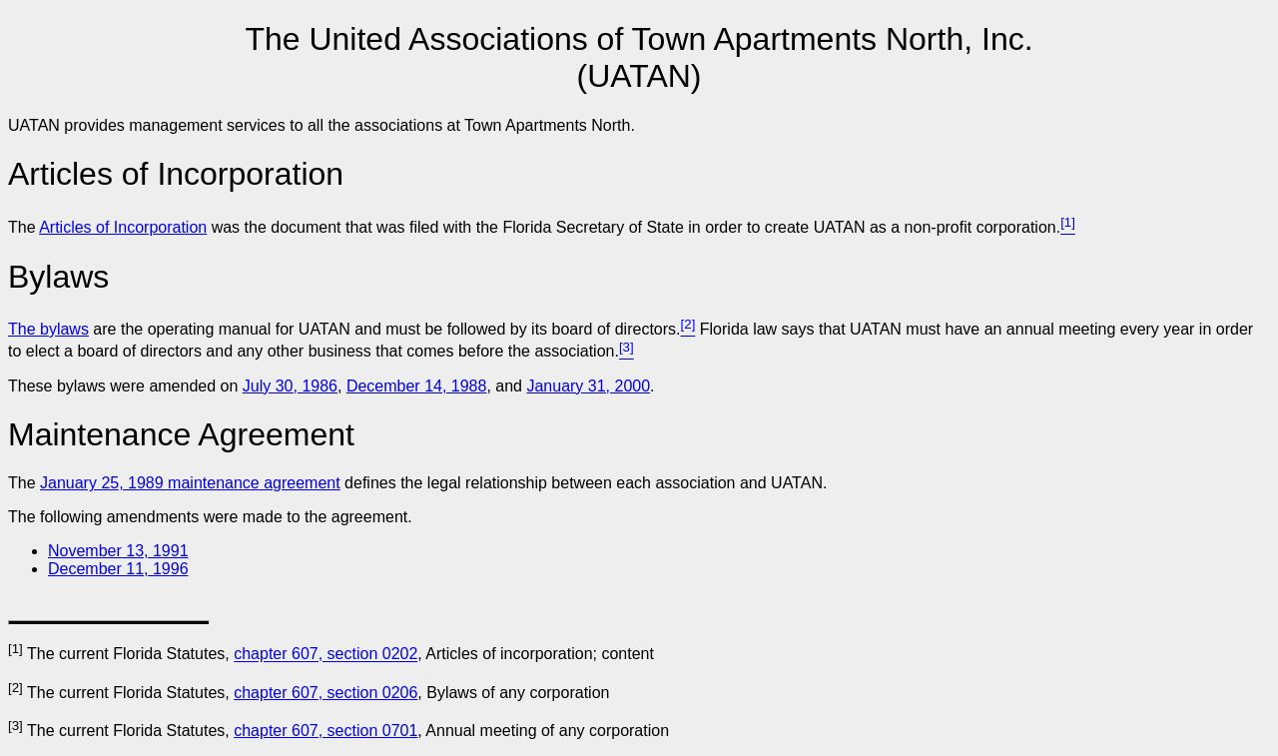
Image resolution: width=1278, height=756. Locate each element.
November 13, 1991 (118, 550)
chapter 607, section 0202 (325, 654)
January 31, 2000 (588, 386)
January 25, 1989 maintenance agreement (190, 482)
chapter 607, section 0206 (325, 692)
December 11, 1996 (118, 568)
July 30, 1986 (290, 386)
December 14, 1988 (416, 386)
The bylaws (48, 329)
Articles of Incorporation (123, 227)
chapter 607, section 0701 (325, 730)
